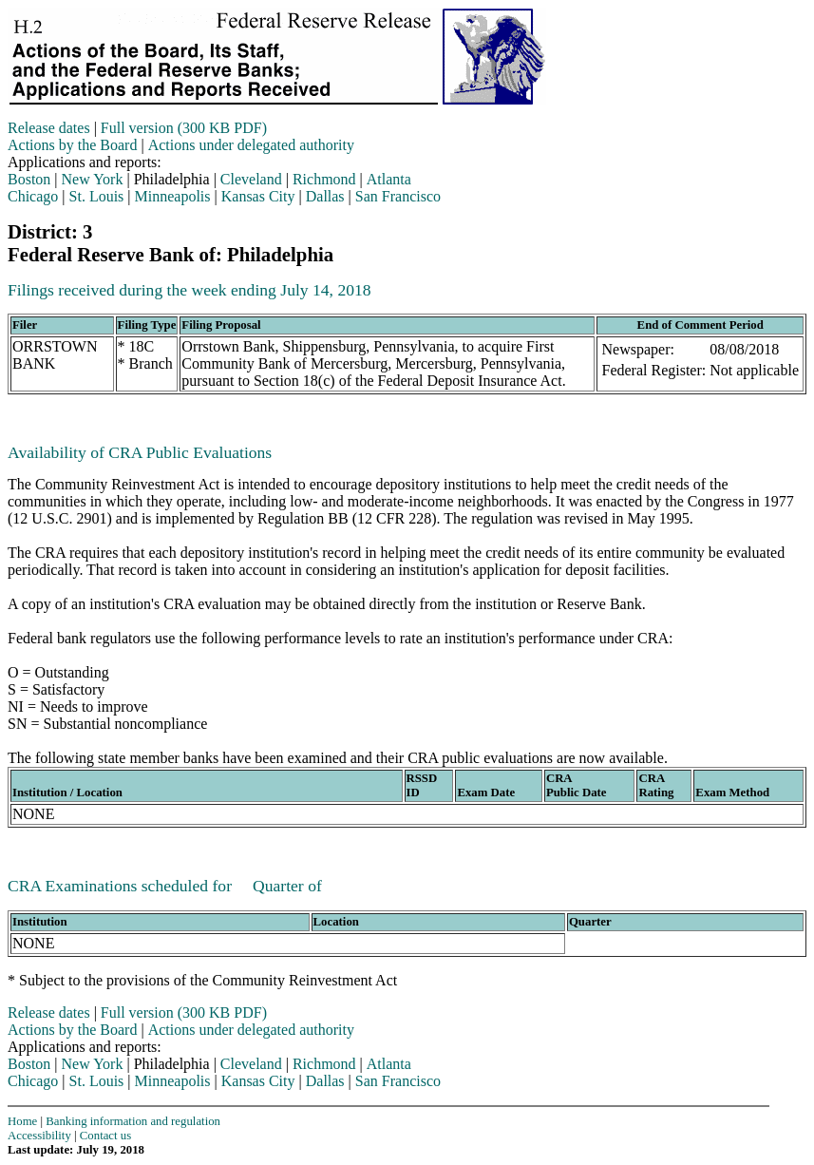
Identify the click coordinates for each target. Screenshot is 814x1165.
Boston (29, 179)
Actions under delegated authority (251, 145)
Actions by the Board (72, 145)
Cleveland (251, 179)
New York (92, 179)
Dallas (325, 196)
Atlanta (389, 179)
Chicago (33, 196)
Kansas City (258, 196)
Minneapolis (173, 196)
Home (22, 1121)
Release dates (49, 128)
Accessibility (39, 1135)
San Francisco (398, 196)
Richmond (324, 179)
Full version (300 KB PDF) (184, 128)
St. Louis (96, 196)
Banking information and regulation (133, 1121)
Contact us (105, 1135)
